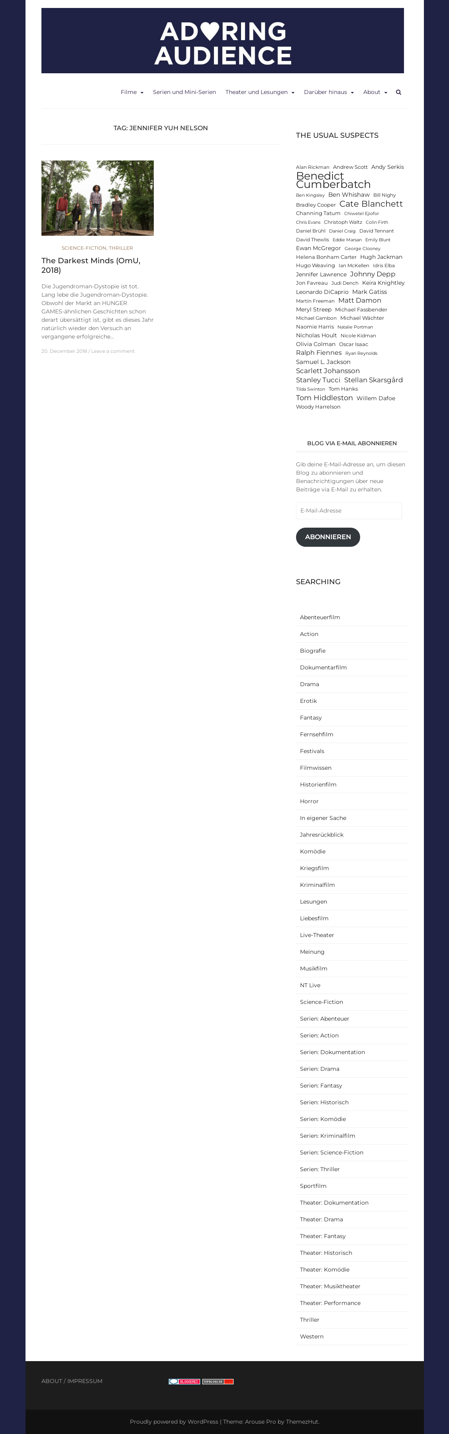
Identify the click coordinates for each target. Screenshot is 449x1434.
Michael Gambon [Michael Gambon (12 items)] (316, 318)
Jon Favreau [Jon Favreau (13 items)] (312, 283)
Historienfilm (318, 784)
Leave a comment (113, 351)
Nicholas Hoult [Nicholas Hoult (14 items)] (316, 335)
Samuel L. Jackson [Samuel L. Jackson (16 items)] (323, 362)
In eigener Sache (323, 818)
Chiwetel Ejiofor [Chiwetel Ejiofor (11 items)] (361, 213)
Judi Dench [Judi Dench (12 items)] (345, 283)
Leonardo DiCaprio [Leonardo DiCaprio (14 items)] (322, 292)
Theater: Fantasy (323, 1236)
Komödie (312, 851)
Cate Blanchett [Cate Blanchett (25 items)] (371, 204)
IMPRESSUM (84, 1381)
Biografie (312, 650)
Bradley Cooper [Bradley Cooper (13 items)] (316, 205)
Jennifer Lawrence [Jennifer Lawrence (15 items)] (321, 274)
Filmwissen (315, 767)
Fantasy (311, 717)
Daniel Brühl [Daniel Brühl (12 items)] (310, 231)
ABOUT (51, 1381)
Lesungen (313, 901)
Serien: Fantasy (321, 1085)
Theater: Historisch (326, 1252)
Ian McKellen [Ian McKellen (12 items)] (354, 265)
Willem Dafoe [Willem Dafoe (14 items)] (376, 398)
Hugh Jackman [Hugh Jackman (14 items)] (381, 257)
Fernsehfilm (316, 734)
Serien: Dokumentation (332, 1052)
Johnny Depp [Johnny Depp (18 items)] (373, 274)
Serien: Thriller (320, 1169)
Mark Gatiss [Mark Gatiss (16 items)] (369, 291)
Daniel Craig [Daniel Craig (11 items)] (342, 231)
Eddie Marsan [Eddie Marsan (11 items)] (347, 240)
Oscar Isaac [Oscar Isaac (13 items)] (353, 344)
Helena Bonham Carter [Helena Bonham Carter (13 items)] (326, 257)
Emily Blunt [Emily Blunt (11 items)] (377, 240)
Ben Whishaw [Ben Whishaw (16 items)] (349, 194)
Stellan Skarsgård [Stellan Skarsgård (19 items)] (373, 380)
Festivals (312, 751)
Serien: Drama (319, 1068)
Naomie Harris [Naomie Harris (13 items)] (315, 327)
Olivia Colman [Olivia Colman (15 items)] (315, 344)
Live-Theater (317, 935)
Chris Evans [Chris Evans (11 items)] (308, 222)
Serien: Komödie (323, 1119)
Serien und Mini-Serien (184, 92)
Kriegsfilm (314, 868)
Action (309, 634)
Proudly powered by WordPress (174, 1421)
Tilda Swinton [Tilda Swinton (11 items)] (310, 389)
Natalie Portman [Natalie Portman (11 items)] (355, 327)
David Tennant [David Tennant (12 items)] (376, 231)
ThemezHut (302, 1421)
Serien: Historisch (324, 1102)
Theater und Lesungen (256, 92)
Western (312, 1336)
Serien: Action (319, 1035)
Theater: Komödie (324, 1269)
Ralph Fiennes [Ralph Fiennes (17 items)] (319, 352)
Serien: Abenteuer (324, 1018)
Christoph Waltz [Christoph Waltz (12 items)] (343, 222)
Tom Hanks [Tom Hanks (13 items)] (343, 389)
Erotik (308, 700)
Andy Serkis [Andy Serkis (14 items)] (387, 167)
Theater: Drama (321, 1219)
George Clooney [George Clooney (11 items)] (362, 248)
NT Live (310, 985)
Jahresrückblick (321, 834)
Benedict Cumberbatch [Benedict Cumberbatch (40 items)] (333, 180)
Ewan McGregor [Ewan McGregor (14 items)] (318, 248)
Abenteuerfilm (320, 617)
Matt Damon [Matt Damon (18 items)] (359, 300)
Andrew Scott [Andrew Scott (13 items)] (350, 167)
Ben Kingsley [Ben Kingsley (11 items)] (310, 195)
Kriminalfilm (317, 884)
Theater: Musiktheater (330, 1286)
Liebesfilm (314, 918)
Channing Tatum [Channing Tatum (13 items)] (318, 213)
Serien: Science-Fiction (331, 1152)
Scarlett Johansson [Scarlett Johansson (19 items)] (328, 370)
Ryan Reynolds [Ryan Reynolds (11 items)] (361, 353)
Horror (309, 801)
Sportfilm (313, 1185)
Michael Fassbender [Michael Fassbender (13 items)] (361, 310)
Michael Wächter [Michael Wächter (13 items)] (362, 318)
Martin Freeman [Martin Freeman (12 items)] (315, 301)
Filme (129, 92)
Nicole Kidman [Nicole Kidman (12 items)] (358, 335)
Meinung (312, 951)
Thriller (121, 248)
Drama (309, 684)
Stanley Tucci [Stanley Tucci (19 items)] (318, 380)
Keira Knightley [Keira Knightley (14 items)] (383, 283)
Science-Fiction (84, 248)
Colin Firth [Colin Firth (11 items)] (377, 222)
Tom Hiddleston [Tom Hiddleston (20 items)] (324, 397)
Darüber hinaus (325, 92)
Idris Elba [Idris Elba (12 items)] (384, 265)
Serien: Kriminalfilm (327, 1135)
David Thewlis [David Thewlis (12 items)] (312, 240)
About (371, 92)
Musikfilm (313, 968)
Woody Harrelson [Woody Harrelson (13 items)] (318, 407)
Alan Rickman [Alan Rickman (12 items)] (312, 167)
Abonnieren (328, 537)
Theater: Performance (330, 1303)
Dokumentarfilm (323, 667)
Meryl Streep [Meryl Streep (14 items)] (313, 309)
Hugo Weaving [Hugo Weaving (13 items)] (315, 265)
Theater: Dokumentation (334, 1202)
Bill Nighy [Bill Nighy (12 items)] (384, 195)
